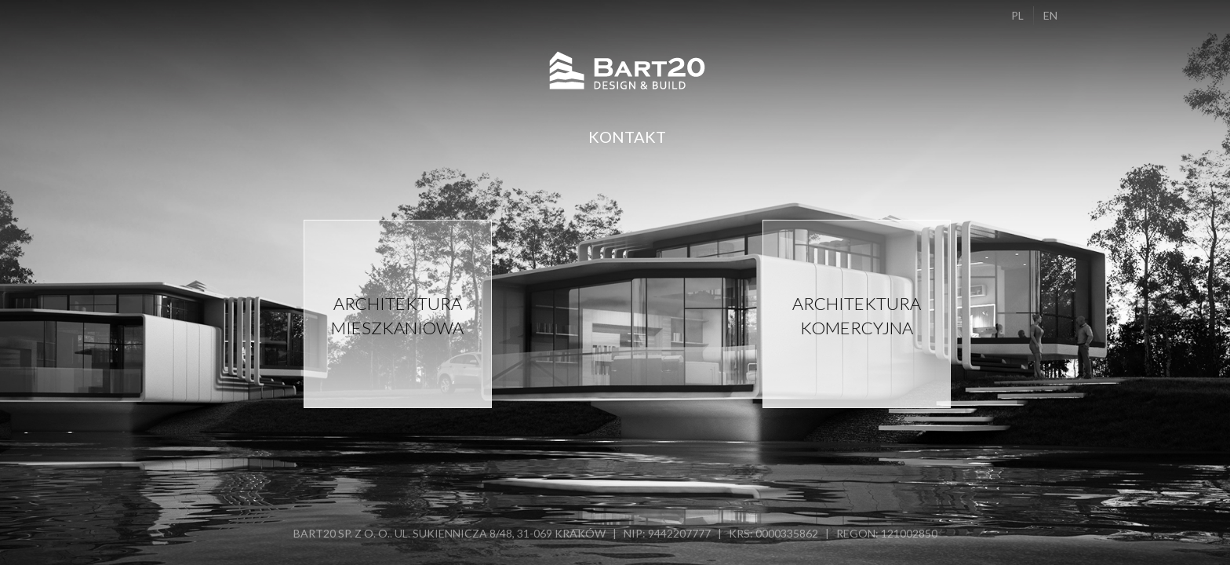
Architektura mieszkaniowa (397, 315)
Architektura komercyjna (856, 315)
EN (1050, 15)
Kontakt (627, 136)
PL (1017, 15)
